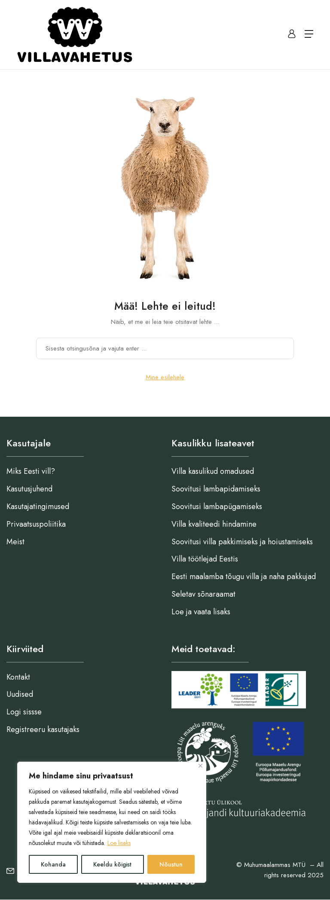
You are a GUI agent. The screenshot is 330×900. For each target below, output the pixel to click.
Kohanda (53, 864)
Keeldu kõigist (112, 864)
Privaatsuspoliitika (36, 524)
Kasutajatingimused (37, 506)
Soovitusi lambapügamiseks (216, 506)
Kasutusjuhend (29, 488)
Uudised (19, 694)
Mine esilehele (165, 377)
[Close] (200, 766)
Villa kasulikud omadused (212, 471)
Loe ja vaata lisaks (200, 611)
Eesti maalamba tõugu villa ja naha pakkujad (243, 576)
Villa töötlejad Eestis (204, 558)
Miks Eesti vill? (30, 471)
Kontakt (18, 677)
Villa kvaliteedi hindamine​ (214, 524)
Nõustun (171, 864)
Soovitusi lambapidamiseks (215, 488)
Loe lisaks (119, 843)
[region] (111, 822)
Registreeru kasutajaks (42, 729)
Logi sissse (24, 711)
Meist (15, 541)
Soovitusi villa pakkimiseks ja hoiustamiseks (242, 541)
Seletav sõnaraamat (203, 594)
